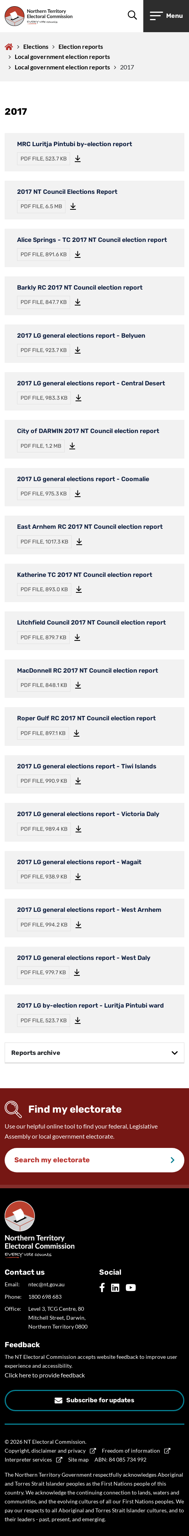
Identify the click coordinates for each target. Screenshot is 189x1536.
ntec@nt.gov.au (46, 1284)
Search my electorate (52, 1160)
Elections (35, 46)
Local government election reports (62, 56)
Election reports (80, 46)
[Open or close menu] (166, 16)
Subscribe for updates (100, 1400)
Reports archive (35, 1052)
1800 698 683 (45, 1296)
